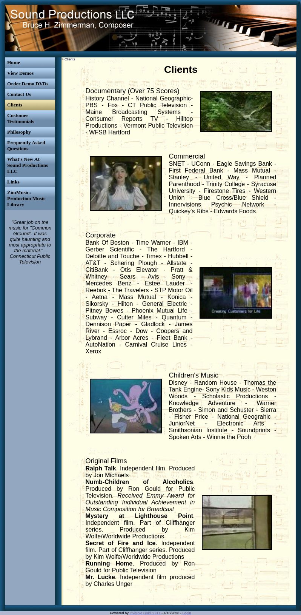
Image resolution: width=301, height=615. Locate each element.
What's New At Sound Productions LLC (27, 165)
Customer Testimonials (20, 118)
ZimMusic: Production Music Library (26, 198)
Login (187, 613)
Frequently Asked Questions (26, 145)
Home (13, 62)
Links (13, 182)
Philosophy (19, 132)
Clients (14, 105)
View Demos (20, 73)
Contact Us (19, 94)
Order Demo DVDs (27, 83)
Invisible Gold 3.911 (146, 613)
